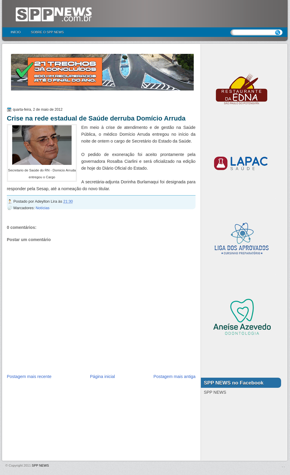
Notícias (42, 208)
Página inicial (102, 376)
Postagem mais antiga (175, 376)
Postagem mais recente (29, 376)
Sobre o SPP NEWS (47, 32)
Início (16, 32)
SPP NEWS (40, 465)
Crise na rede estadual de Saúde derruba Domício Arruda (96, 118)
